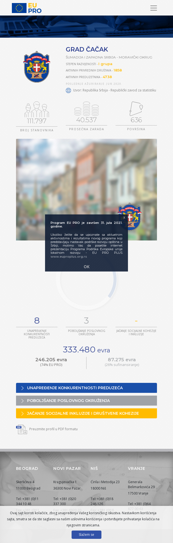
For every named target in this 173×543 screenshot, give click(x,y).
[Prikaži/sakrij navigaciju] (153, 8)
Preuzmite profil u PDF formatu (47, 429)
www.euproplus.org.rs (69, 256)
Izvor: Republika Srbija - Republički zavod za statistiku (111, 90)
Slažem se (86, 534)
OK (86, 266)
